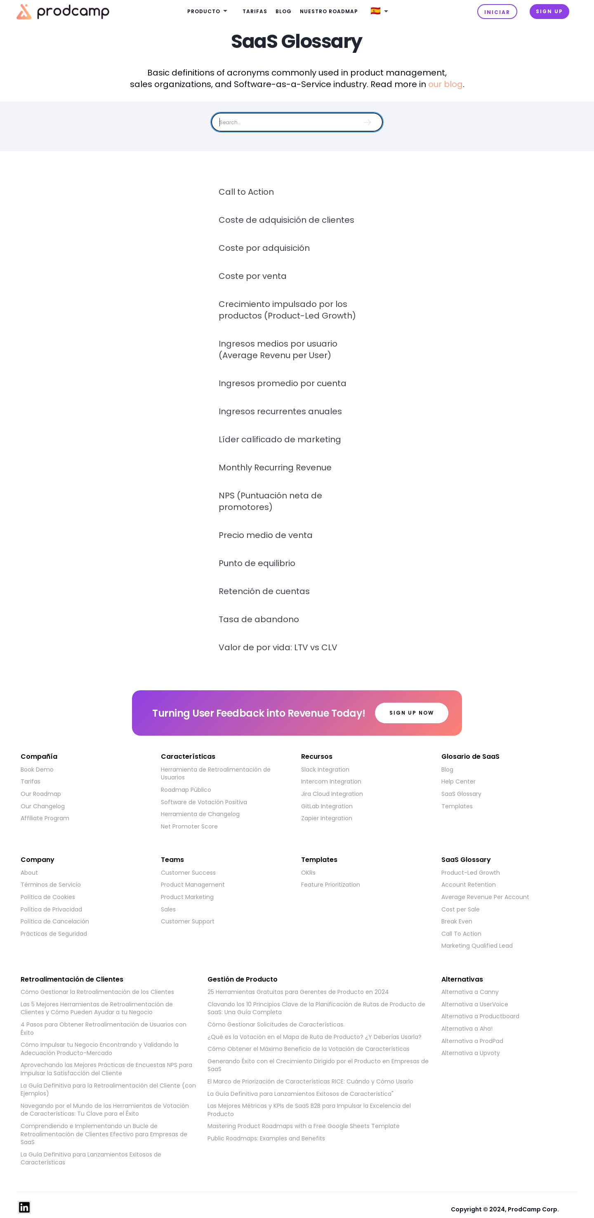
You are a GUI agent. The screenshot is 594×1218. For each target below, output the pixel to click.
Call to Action (246, 192)
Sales (168, 910)
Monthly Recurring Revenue (275, 467)
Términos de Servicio (51, 885)
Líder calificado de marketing (280, 439)
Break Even (456, 921)
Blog (284, 11)
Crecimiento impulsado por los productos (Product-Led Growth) (287, 309)
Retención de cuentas (264, 591)
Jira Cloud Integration (332, 794)
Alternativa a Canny (470, 992)
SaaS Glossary (461, 794)
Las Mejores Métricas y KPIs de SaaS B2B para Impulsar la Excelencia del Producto (309, 1110)
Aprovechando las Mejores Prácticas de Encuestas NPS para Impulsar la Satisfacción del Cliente (106, 1069)
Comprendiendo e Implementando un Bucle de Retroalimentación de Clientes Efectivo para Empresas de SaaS (104, 1134)
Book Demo (37, 770)
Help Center (458, 782)
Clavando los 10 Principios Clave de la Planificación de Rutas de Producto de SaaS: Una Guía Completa (316, 1009)
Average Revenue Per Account (485, 897)
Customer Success (188, 873)
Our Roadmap (41, 794)
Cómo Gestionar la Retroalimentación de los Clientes (97, 992)
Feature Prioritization (330, 885)
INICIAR (497, 12)
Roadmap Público (186, 790)
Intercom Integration (331, 782)
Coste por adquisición (264, 248)
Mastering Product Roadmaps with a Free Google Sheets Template (303, 1126)
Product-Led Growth (470, 873)
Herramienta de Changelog (200, 814)
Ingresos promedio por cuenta (282, 383)
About (29, 873)
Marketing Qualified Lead (477, 946)
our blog (445, 84)
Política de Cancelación (55, 921)
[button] (208, 12)
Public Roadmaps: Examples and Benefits (266, 1138)
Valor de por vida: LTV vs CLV (278, 647)
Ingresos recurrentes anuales (280, 411)
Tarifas (255, 11)
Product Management (193, 885)
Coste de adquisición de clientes (286, 220)
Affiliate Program (45, 818)
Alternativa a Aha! (467, 1029)
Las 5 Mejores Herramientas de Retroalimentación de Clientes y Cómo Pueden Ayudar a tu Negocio (97, 1009)
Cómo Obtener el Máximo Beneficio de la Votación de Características (308, 1049)
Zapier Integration (326, 818)
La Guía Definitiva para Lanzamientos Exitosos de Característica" (300, 1094)
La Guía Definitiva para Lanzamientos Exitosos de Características (91, 1159)
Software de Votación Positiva (204, 802)
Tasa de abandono (259, 619)
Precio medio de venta (266, 535)
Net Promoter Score (189, 827)
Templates (457, 806)
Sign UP (549, 11)
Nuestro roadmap (329, 11)
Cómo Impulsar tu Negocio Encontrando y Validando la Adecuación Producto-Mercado (100, 1049)
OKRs (308, 873)
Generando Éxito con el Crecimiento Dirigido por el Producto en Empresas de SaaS (318, 1065)
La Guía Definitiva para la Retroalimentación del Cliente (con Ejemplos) (108, 1090)
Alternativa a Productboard (480, 1016)
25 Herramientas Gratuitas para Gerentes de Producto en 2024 (298, 992)
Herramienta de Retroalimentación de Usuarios (216, 774)
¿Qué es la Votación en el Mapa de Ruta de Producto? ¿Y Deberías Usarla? (314, 1037)
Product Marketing (187, 897)
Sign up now (411, 712)
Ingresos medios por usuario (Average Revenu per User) (278, 349)
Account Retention (468, 885)
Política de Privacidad (51, 910)
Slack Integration (325, 770)
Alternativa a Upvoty (470, 1053)
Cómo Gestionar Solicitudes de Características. (275, 1025)
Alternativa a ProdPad (472, 1041)
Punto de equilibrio (257, 563)
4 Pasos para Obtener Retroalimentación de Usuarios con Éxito (103, 1029)
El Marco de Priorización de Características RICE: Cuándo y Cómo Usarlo (310, 1082)
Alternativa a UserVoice (474, 1004)
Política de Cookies (48, 897)
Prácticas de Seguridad (54, 934)
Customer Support (187, 921)
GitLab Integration (327, 806)
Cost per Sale (460, 910)
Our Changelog (43, 806)
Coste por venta (253, 276)
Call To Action (461, 934)
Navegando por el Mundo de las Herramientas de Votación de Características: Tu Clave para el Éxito (105, 1110)
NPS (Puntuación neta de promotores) (270, 501)
